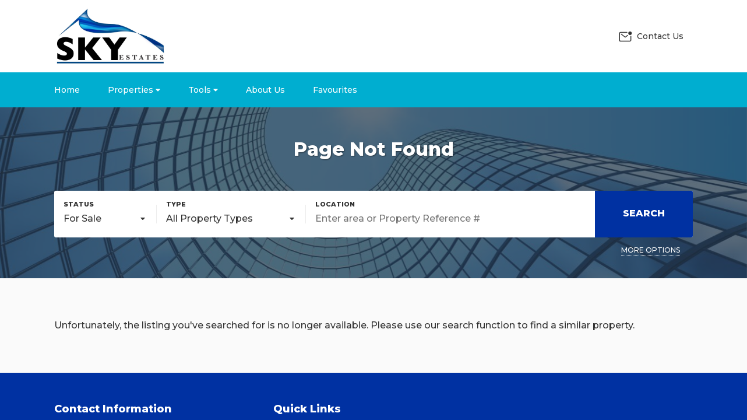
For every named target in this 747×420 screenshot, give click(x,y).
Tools (203, 89)
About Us (265, 90)
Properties (134, 89)
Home (67, 90)
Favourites (335, 90)
